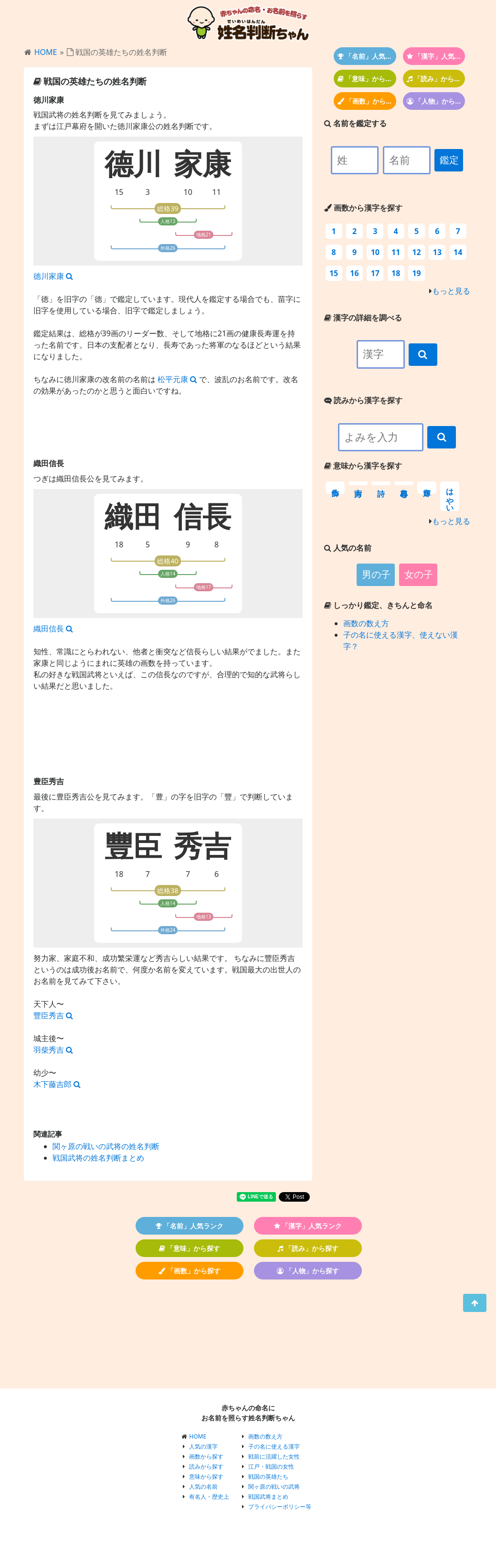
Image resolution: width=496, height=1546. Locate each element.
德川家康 (53, 276)
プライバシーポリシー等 (279, 1507)
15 (119, 192)
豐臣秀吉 (53, 1015)
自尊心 (403, 483)
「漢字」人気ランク (436, 56)
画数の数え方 (366, 623)
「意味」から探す (367, 78)
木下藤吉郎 (57, 1084)
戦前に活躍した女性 (274, 1456)
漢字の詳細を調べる (363, 317)
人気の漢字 (203, 1446)
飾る (335, 487)
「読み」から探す (436, 78)
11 (216, 192)
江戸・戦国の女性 (271, 1466)
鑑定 (449, 160)
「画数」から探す (367, 101)
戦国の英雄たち (268, 1476)
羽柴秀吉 (53, 1050)
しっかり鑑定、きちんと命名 (378, 605)
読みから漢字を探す (363, 400)
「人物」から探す (436, 101)
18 (119, 544)
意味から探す (206, 1476)
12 (416, 252)
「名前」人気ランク (367, 56)
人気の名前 (203, 1486)
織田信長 (53, 628)
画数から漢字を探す (363, 208)
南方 (358, 483)
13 (437, 252)
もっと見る (451, 291)
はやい (450, 496)
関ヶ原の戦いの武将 (274, 1486)
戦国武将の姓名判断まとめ (98, 1157)
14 (458, 252)
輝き (427, 487)
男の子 (376, 574)
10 (188, 192)
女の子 (418, 574)
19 (416, 273)
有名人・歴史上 (209, 1497)
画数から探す (206, 1456)
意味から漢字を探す (363, 465)
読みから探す (206, 1466)
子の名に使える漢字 (274, 1446)
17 (375, 273)
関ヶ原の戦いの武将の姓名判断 (106, 1146)
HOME (45, 52)
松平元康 (177, 379)
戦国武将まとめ (268, 1497)
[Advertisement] (168, 744)
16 (354, 273)
